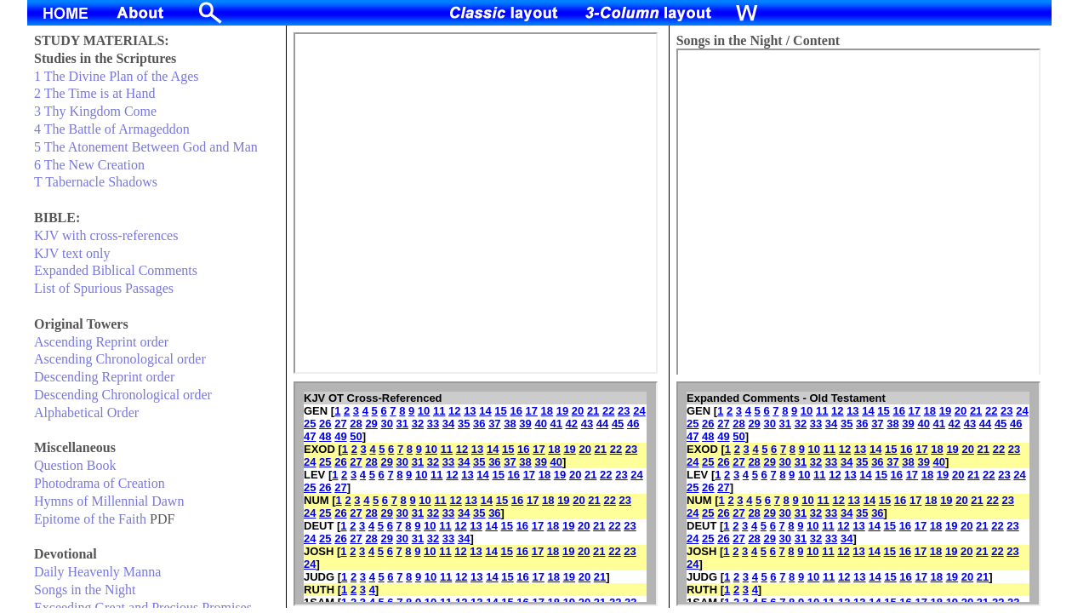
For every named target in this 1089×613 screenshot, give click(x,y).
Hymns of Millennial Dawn (109, 501)
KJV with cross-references (106, 235)
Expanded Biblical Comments (115, 270)
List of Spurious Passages (104, 288)
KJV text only (72, 253)
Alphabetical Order (86, 412)
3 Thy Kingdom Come (95, 111)
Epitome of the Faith (90, 519)
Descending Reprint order (104, 377)
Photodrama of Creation (99, 483)
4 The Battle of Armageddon (112, 129)
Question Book (75, 465)
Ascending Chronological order (120, 359)
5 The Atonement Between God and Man (146, 147)
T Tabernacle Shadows (95, 182)
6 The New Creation (89, 165)
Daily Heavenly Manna (97, 571)
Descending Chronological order (123, 394)
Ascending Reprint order (101, 342)
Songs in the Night (85, 589)
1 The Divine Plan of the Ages (116, 76)
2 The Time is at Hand (94, 93)
